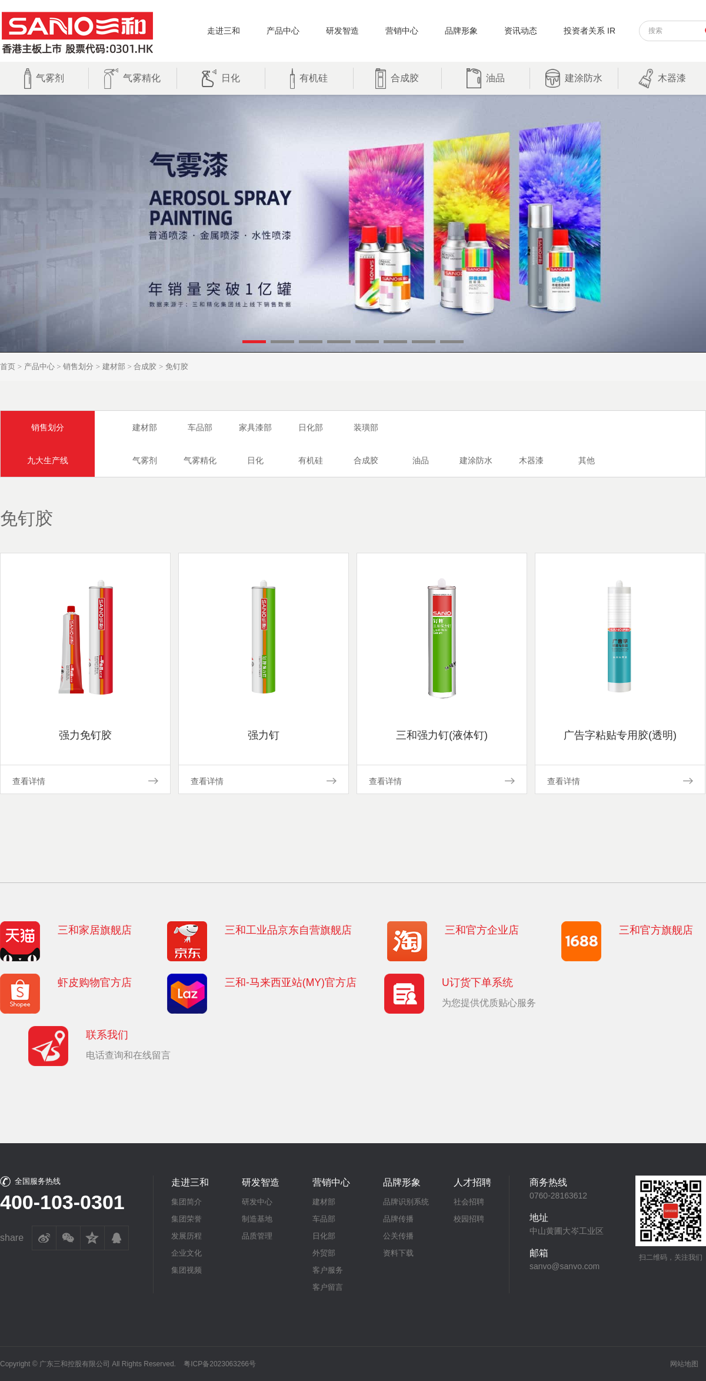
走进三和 (223, 30)
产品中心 (283, 30)
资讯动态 (520, 30)
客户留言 (327, 1287)
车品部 (200, 427)
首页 (7, 366)
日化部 (310, 427)
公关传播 (398, 1235)
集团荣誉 (186, 1218)
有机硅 (310, 460)
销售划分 (78, 366)
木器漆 (531, 460)
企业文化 (186, 1253)
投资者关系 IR (589, 30)
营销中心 (401, 30)
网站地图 (684, 1364)
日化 (255, 460)
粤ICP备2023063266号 (220, 1364)
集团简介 (186, 1201)
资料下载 (398, 1253)
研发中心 (257, 1201)
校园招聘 (469, 1218)
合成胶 (145, 366)
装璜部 (366, 427)
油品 (420, 460)
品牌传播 (398, 1218)
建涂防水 (475, 460)
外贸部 (323, 1253)
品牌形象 (461, 30)
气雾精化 (200, 460)
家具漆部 (255, 427)
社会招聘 (469, 1201)
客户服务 (327, 1270)
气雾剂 (144, 460)
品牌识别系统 (406, 1201)
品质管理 (257, 1235)
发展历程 (186, 1235)
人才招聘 (472, 1182)
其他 (586, 460)
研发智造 (342, 30)
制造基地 (257, 1218)
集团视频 (186, 1270)
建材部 (113, 366)
